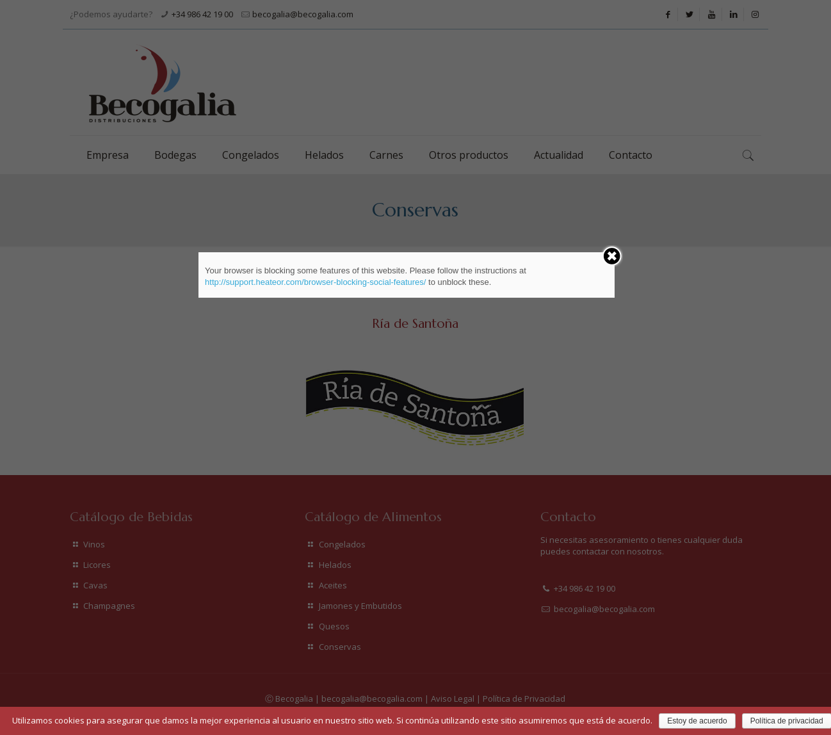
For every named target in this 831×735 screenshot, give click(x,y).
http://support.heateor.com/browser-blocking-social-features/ (315, 282)
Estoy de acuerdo (697, 720)
